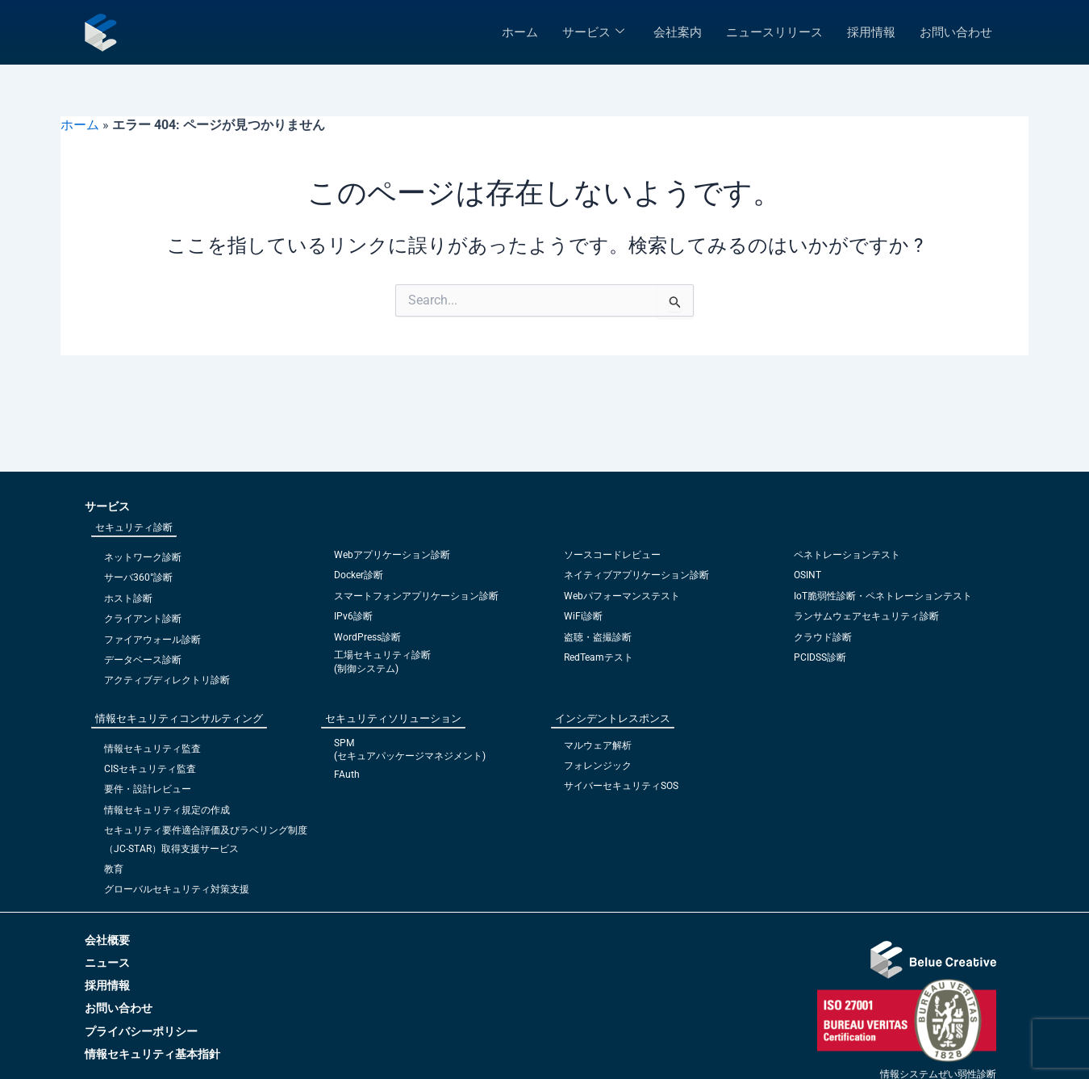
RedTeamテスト (598, 657)
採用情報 (871, 32)
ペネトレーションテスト (847, 554)
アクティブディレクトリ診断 (167, 680)
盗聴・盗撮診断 (598, 637)
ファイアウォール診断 (152, 639)
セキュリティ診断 (134, 527)
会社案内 (677, 32)
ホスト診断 (128, 598)
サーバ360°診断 (138, 577)
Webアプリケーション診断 (392, 554)
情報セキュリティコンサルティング (179, 718)
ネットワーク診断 (143, 557)
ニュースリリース (774, 32)
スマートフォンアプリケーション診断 (416, 596)
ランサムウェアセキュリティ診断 (866, 616)
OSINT (807, 575)
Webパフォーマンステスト (622, 596)
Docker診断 (358, 575)
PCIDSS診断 (820, 657)
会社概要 (107, 940)
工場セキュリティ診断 (382, 655)
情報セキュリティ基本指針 (152, 1054)
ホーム (520, 32)
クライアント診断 (143, 618)
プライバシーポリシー (141, 1031)
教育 (113, 869)
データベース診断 (143, 659)
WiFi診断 (583, 616)
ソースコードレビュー (612, 554)
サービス (593, 32)
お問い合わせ (956, 32)
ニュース (107, 962)
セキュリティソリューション (393, 718)
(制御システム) (366, 668)
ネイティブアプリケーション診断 (636, 575)
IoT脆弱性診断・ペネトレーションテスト (883, 596)
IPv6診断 (353, 616)
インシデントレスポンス (612, 718)
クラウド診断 (823, 637)
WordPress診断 (367, 637)
